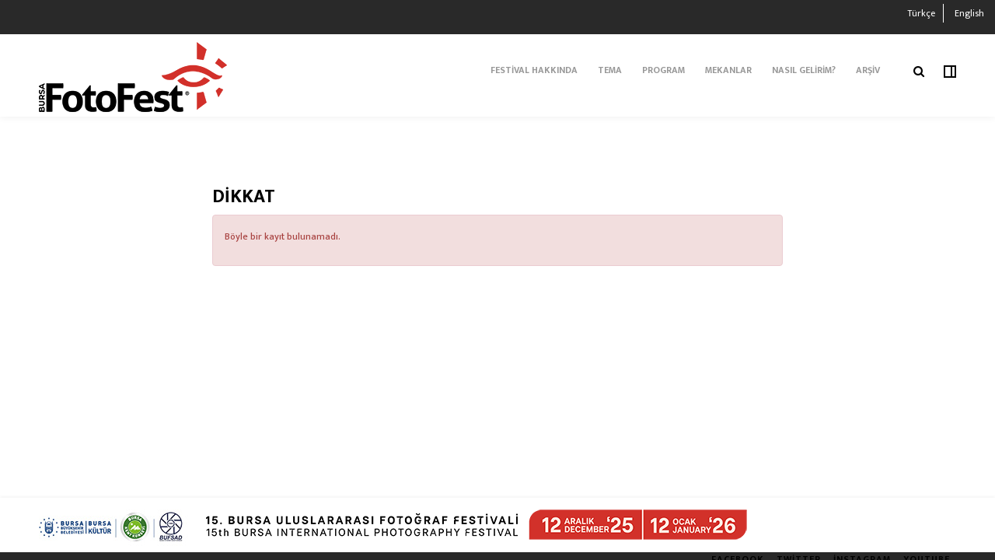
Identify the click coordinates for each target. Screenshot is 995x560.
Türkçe (921, 13)
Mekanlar (728, 70)
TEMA (610, 70)
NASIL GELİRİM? (804, 70)
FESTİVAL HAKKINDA (534, 70)
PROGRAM (663, 70)
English (969, 13)
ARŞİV (868, 70)
